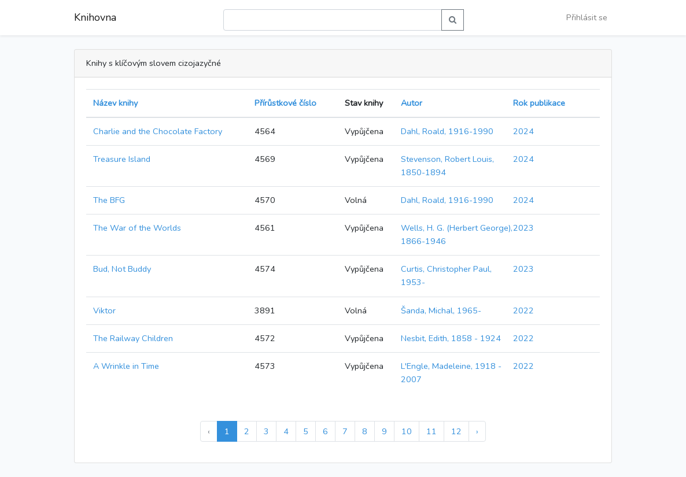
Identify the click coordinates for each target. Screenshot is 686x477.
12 (456, 431)
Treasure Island (121, 159)
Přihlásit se (586, 17)
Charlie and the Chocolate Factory (157, 131)
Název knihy (115, 103)
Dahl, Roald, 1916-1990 (447, 131)
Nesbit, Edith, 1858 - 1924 (451, 338)
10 (406, 431)
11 (431, 431)
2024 (523, 131)
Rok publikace (539, 103)
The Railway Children (133, 338)
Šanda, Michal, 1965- (441, 310)
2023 (523, 228)
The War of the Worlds (137, 228)
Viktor (104, 310)
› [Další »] (477, 431)
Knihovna (95, 17)
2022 (523, 310)
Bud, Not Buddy (122, 269)
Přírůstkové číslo (285, 103)
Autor (411, 103)
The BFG (109, 200)
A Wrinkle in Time (126, 366)
